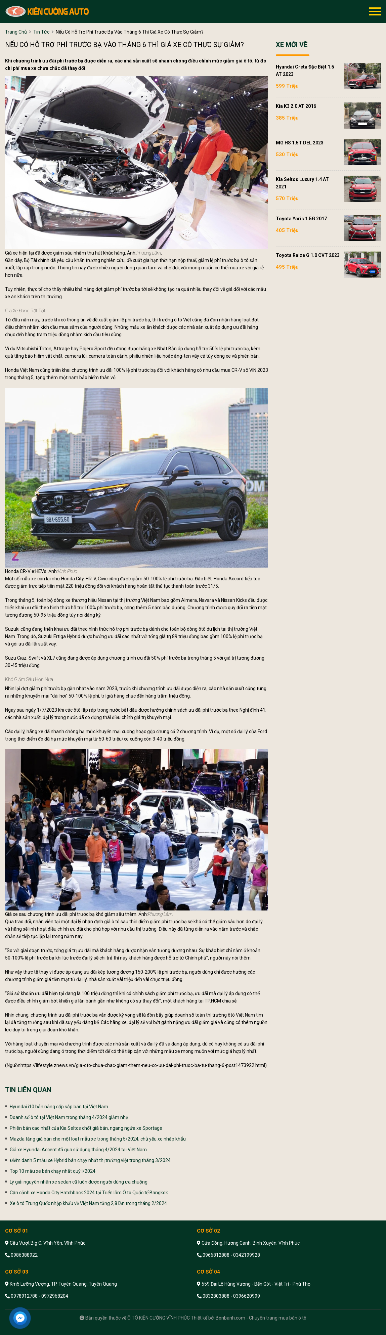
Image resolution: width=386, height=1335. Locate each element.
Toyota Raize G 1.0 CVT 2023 (308, 255)
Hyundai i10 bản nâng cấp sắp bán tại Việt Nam (59, 1106)
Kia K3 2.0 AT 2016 (296, 106)
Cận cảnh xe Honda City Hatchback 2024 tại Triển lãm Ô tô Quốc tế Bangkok (89, 1192)
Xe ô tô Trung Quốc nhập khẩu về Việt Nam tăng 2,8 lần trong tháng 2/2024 (88, 1203)
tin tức (41, 32)
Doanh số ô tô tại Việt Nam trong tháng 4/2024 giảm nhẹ (69, 1117)
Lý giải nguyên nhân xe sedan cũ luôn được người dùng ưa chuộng (78, 1182)
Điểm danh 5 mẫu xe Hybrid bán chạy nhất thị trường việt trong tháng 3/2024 (90, 1160)
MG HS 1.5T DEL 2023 (300, 142)
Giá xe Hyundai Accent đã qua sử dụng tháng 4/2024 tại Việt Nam (78, 1149)
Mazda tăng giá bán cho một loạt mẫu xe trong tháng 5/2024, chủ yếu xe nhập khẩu (98, 1139)
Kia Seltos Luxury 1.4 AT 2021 (302, 183)
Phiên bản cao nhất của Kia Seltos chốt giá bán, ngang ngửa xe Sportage (86, 1128)
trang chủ (16, 32)
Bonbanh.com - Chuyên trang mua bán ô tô (261, 1318)
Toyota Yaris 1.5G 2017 (301, 218)
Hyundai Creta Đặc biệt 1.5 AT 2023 (305, 70)
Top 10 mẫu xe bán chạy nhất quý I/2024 (52, 1171)
